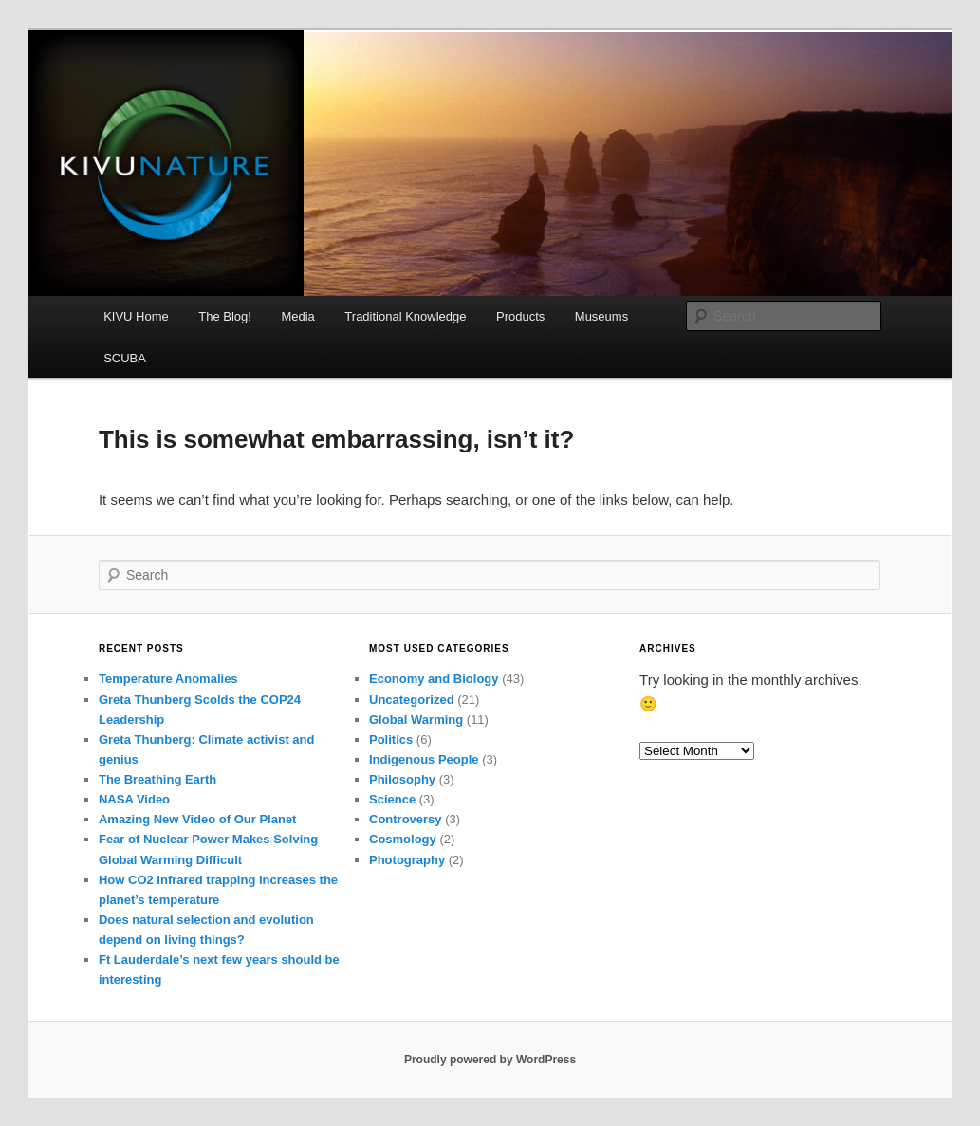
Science (392, 799)
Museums (601, 316)
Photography (407, 860)
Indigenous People (424, 759)
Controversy (405, 819)
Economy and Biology (434, 679)
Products (520, 316)
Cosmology (402, 839)
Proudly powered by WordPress (490, 1059)
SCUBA (124, 358)
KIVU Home (136, 316)
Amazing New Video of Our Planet (198, 819)
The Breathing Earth (157, 779)
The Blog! (224, 316)
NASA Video (134, 799)
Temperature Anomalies (168, 679)
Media (297, 316)
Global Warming (416, 719)
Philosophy (402, 779)
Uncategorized (411, 699)
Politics (391, 739)
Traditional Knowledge (405, 316)
